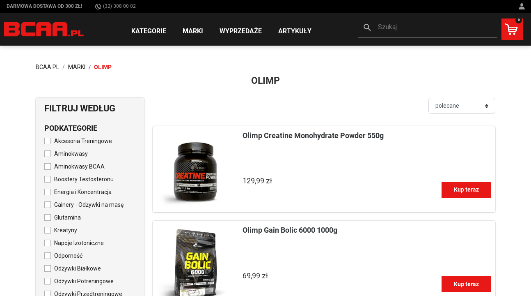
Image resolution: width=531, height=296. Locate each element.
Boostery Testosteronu (84, 179)
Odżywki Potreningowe (84, 281)
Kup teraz (466, 189)
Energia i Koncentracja (83, 192)
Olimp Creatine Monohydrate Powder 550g (313, 135)
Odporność (68, 255)
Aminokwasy (71, 153)
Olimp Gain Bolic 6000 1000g (290, 230)
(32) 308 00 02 (115, 6)
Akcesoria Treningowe (83, 141)
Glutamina (67, 217)
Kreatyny (65, 230)
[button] (427, 27)
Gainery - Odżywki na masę (89, 204)
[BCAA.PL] (44, 28)
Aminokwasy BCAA (79, 166)
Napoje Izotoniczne (79, 243)
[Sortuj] (461, 106)
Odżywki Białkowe (77, 268)
